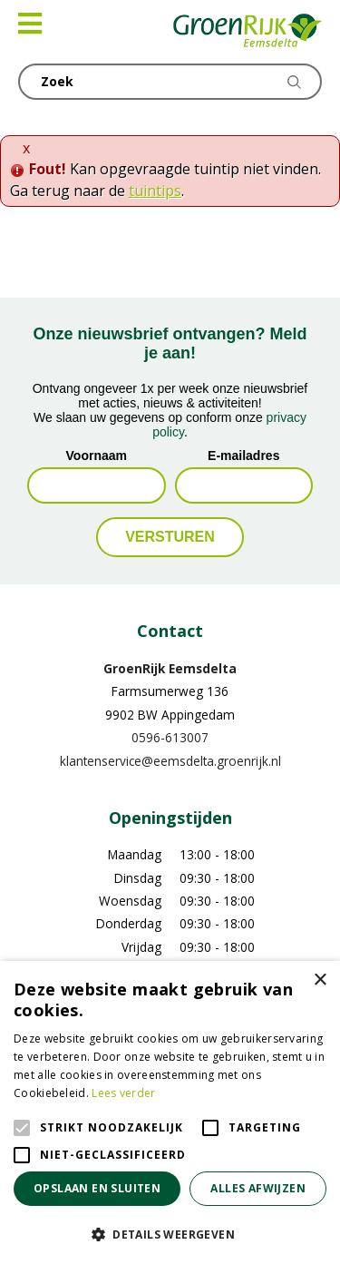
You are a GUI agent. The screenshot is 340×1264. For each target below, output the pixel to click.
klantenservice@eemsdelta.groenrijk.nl (170, 760)
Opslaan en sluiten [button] (97, 1188)
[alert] (170, 1112)
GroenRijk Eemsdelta (170, 668)
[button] (170, 1234)
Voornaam (96, 455)
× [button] (319, 980)
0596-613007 (170, 737)
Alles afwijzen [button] (258, 1188)
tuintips (155, 191)
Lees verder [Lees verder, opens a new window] (123, 1093)
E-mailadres (243, 455)
